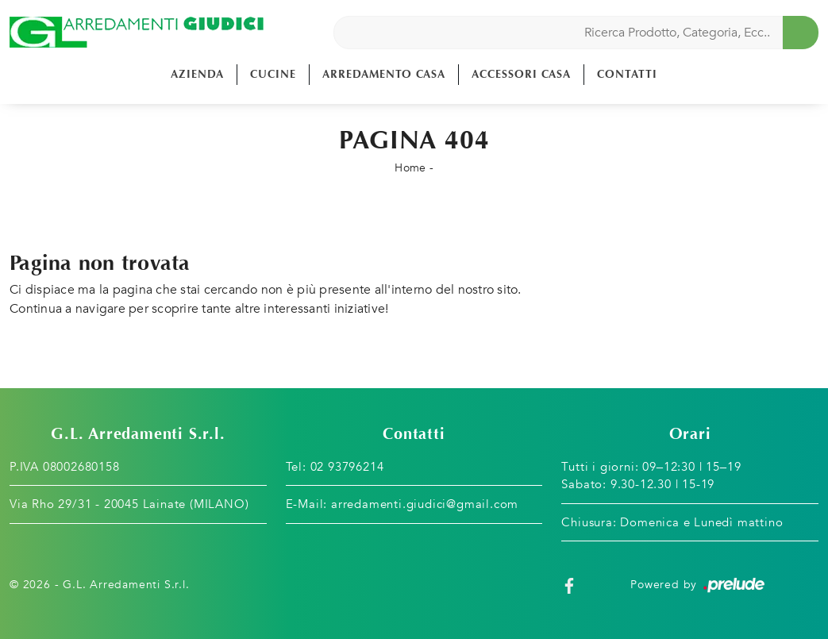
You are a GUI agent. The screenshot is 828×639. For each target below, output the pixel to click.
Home (410, 167)
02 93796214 (347, 467)
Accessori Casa (521, 74)
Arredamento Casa (383, 74)
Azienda (197, 74)
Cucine (273, 74)
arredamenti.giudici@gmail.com (424, 504)
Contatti (627, 74)
